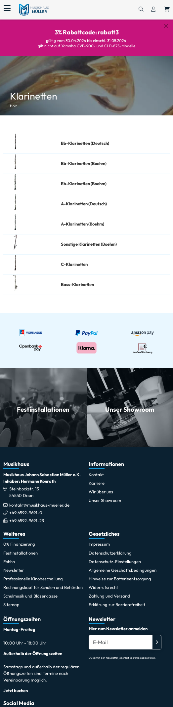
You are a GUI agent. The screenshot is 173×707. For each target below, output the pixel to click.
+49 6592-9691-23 (26, 515)
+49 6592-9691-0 (25, 507)
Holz (13, 101)
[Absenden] (156, 637)
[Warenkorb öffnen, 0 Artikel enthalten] (167, 9)
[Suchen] (141, 9)
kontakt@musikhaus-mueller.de (39, 500)
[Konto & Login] (153, 9)
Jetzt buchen (15, 685)
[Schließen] (166, 26)
